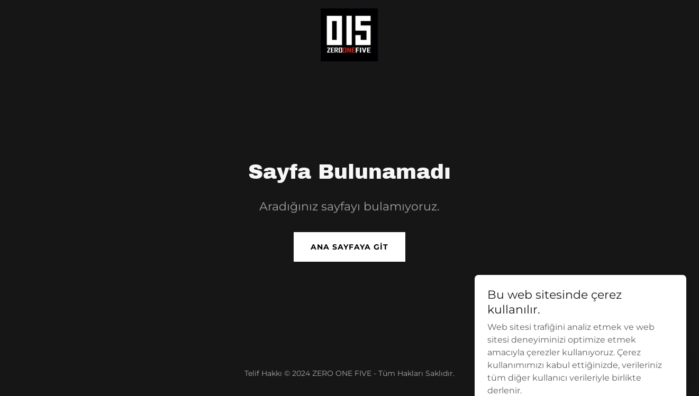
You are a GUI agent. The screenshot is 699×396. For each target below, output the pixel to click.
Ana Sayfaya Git (349, 247)
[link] (349, 34)
